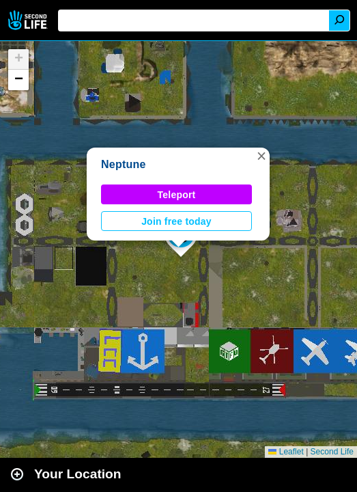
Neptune (123, 164)
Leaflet (285, 451)
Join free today (176, 221)
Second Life (29, 20)
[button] (261, 156)
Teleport (177, 194)
